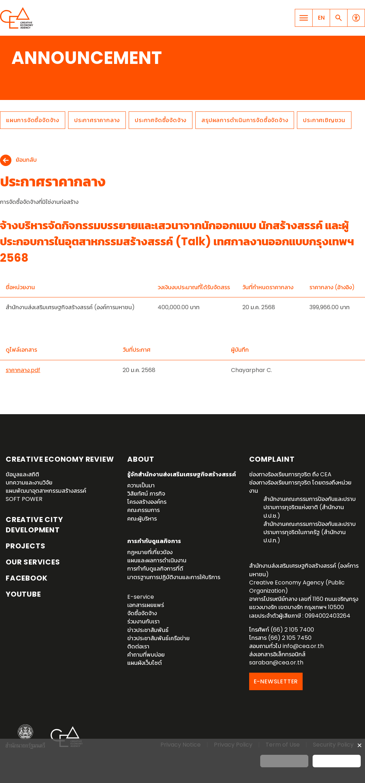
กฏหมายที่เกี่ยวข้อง (150, 552)
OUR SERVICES (33, 562)
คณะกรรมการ (143, 510)
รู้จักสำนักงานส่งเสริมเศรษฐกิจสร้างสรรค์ (181, 474)
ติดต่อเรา (138, 646)
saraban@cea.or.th (276, 662)
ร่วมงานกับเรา (143, 621)
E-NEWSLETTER (276, 681)
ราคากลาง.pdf (23, 370)
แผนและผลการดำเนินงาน (156, 560)
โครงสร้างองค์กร (146, 502)
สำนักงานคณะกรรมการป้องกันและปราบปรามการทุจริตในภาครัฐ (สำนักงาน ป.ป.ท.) (309, 532)
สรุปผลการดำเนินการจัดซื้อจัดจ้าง (244, 120)
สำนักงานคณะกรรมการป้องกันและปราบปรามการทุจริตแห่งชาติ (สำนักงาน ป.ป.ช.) (309, 507)
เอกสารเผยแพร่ (145, 605)
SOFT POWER (24, 499)
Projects (25, 546)
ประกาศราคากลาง (97, 120)
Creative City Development (34, 525)
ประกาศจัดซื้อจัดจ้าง (160, 120)
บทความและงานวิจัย (29, 482)
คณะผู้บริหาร (142, 519)
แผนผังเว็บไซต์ (144, 663)
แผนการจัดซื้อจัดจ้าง (32, 120)
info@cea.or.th (303, 646)
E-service (140, 597)
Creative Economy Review (60, 459)
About (140, 459)
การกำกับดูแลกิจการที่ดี (155, 568)
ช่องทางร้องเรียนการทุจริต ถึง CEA (290, 474)
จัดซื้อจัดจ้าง (142, 613)
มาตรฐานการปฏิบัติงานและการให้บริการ (173, 577)
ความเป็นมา (141, 485)
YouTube (23, 594)
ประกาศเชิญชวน (324, 120)
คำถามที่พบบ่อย (146, 655)
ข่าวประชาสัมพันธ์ (148, 630)
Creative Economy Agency (18, 18)
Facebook (26, 578)
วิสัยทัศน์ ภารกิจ (146, 494)
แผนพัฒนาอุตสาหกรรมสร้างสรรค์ (46, 491)
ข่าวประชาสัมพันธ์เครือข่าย (158, 638)
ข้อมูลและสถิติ (22, 474)
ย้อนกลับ (26, 160)
